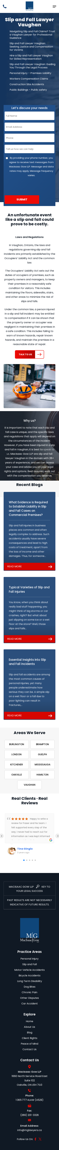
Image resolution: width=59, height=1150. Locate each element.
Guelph (42, 754)
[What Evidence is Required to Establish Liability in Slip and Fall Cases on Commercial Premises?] (30, 531)
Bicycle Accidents (29, 975)
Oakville (16, 774)
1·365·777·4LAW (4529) (29, 1100)
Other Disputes (29, 998)
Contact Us (29, 1049)
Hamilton (42, 774)
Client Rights (29, 1038)
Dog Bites (29, 987)
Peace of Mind (29, 1044)
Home (29, 1021)
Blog (29, 1032)
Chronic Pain (29, 992)
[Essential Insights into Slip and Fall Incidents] (30, 684)
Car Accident (29, 1003)
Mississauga (42, 764)
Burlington (16, 744)
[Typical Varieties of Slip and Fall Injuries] (30, 610)
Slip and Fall (29, 964)
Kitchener (16, 764)
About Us (29, 1027)
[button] (54, 6)
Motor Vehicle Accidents (29, 970)
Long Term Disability (29, 981)
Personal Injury (29, 958)
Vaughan (29, 784)
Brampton (42, 744)
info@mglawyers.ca (29, 1130)
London (16, 754)
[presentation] (28, 186)
